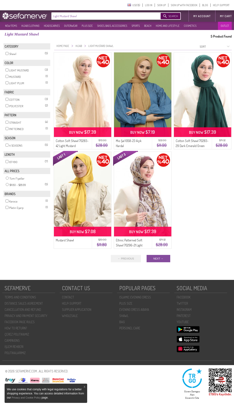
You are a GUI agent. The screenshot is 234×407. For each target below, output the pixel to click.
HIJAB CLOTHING (30, 25)
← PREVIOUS (126, 258)
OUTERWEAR (70, 25)
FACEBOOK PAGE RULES (20, 322)
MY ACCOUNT (202, 16)
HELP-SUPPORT (221, 5)
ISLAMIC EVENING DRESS (135, 297)
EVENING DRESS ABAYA (134, 309)
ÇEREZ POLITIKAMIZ (17, 334)
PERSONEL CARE (129, 328)
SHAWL (123, 316)
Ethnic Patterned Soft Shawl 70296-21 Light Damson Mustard (129, 245)
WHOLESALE (70, 316)
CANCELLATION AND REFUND (23, 309)
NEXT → (158, 258)
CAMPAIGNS (12, 340)
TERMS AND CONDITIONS (20, 297)
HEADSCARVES (52, 25)
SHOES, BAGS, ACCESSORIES (112, 25)
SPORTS (135, 25)
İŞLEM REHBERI (14, 347)
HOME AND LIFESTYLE (167, 25)
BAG (122, 322)
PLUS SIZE (87, 25)
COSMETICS (190, 25)
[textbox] (101, 16)
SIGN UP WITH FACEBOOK (184, 5)
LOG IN (148, 5)
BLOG (205, 5)
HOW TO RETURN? (16, 328)
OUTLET (225, 25)
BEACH (147, 25)
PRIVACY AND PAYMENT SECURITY (26, 316)
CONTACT (68, 297)
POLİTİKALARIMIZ (15, 353)
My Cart (226, 16)
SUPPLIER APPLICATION (76, 309)
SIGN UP (161, 5)
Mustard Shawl (65, 240)
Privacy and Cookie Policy (27, 397)
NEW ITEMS (11, 25)
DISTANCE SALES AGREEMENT (24, 303)
